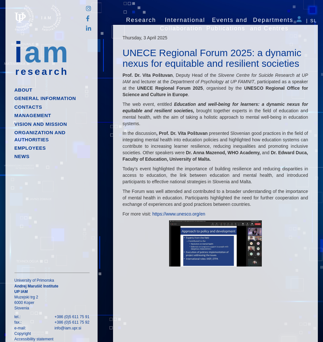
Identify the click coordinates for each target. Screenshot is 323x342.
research (42, 71)
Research (141, 20)
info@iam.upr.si (67, 328)
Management (32, 115)
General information (45, 98)
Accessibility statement (33, 339)
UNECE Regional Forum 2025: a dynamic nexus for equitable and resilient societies (212, 58)
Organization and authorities (40, 136)
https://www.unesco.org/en (178, 213)
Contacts (28, 107)
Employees (30, 148)
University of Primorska (34, 280)
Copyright (22, 333)
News (22, 156)
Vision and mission (40, 124)
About (23, 90)
